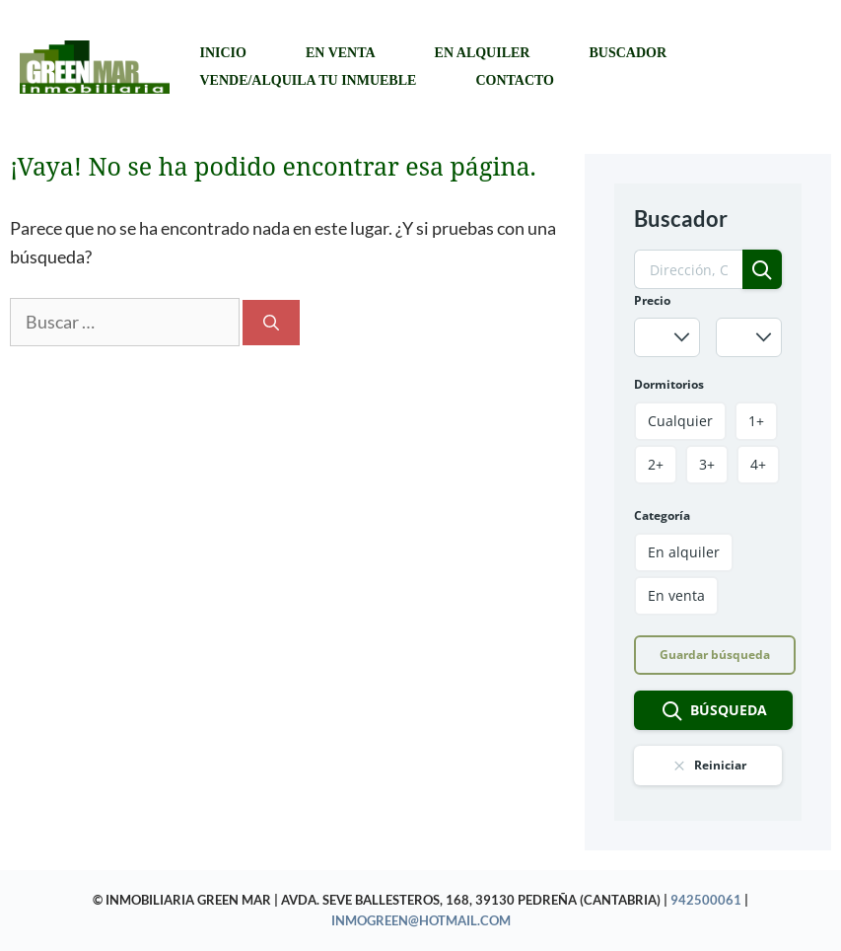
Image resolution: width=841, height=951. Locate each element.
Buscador (627, 52)
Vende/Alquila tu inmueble (307, 80)
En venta (341, 52)
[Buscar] (271, 322)
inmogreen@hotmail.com (421, 920)
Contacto (514, 80)
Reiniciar (708, 765)
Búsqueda (714, 711)
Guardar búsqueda (715, 654)
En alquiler (482, 52)
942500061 (705, 900)
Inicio (222, 52)
